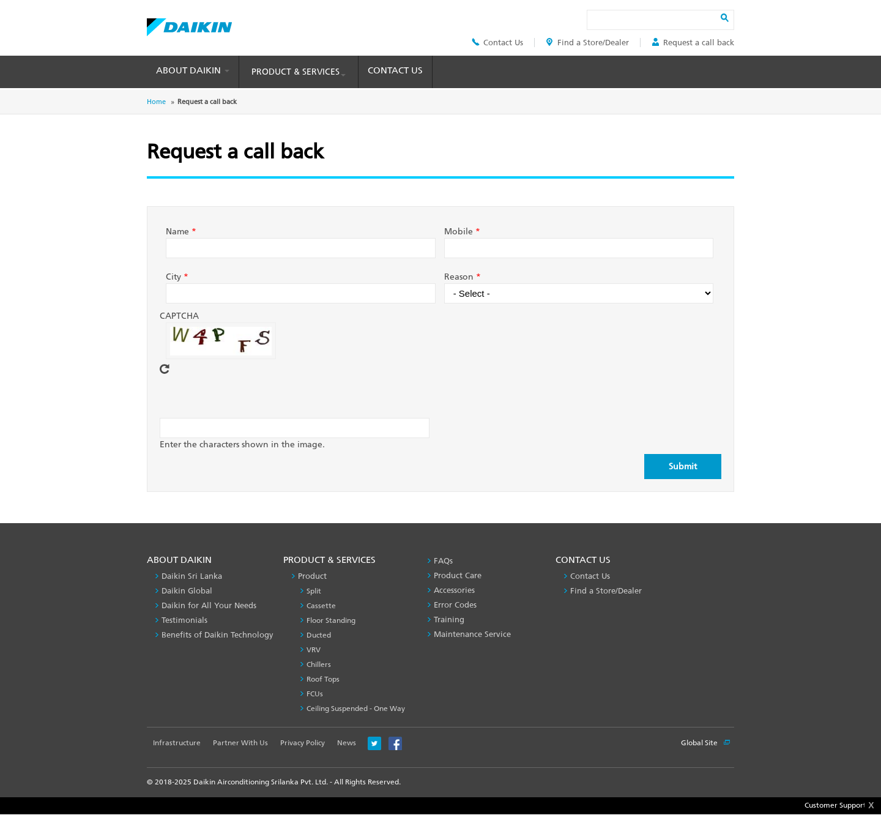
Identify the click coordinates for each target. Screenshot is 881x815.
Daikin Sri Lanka (192, 576)
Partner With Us (240, 743)
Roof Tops (323, 679)
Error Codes (455, 604)
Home (156, 102)
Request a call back (693, 42)
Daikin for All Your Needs (209, 605)
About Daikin (192, 70)
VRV (314, 650)
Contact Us (497, 42)
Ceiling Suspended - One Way (356, 708)
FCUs (315, 694)
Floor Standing (331, 620)
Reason (462, 277)
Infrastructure (177, 743)
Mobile (462, 231)
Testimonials (184, 620)
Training (449, 619)
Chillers (319, 664)
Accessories (454, 590)
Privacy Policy (302, 743)
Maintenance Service (472, 634)
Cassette (321, 605)
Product (312, 576)
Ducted (319, 635)
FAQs (443, 560)
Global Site (705, 743)
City (177, 277)
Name (181, 231)
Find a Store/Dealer (587, 42)
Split (314, 591)
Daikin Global (187, 590)
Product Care (457, 575)
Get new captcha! (164, 369)
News (346, 743)
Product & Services (298, 72)
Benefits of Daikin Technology (217, 634)
